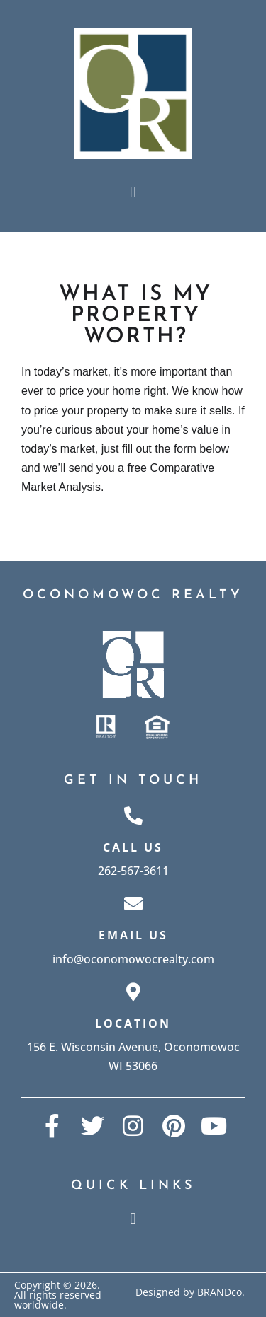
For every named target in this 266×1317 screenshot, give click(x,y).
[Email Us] (133, 903)
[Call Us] (133, 815)
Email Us (133, 935)
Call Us (133, 847)
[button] (133, 192)
